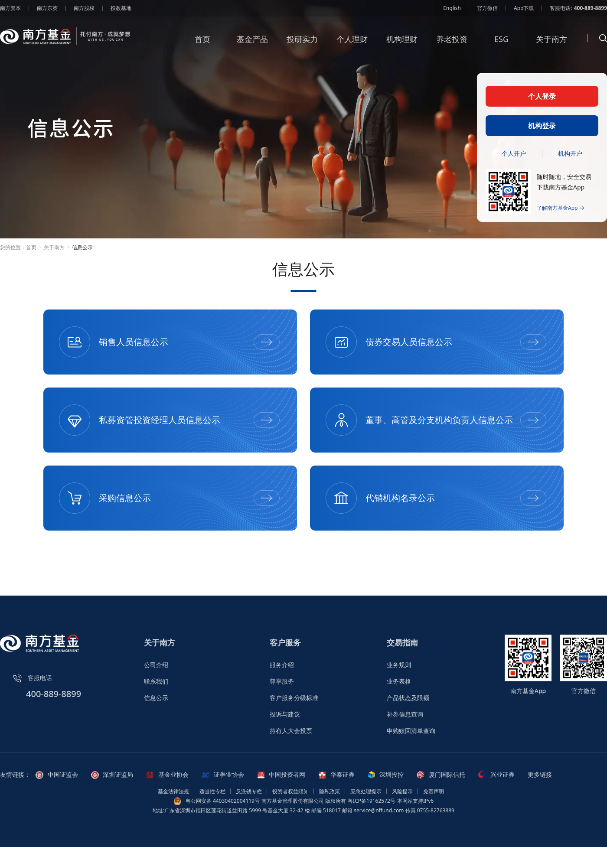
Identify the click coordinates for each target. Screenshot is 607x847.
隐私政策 (329, 791)
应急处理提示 (366, 791)
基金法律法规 (173, 791)
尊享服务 (282, 681)
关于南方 (551, 45)
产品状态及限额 (408, 698)
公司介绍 (156, 665)
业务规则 (399, 665)
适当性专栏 (212, 791)
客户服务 (285, 642)
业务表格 (399, 681)
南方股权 (84, 8)
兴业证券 (496, 774)
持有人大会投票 (291, 730)
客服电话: (578, 8)
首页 (202, 45)
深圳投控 (386, 774)
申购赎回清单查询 (411, 730)
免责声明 (433, 791)
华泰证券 (336, 774)
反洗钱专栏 (249, 791)
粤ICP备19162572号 (371, 801)
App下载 (524, 8)
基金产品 (252, 45)
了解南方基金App (560, 208)
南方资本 (10, 8)
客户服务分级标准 (294, 698)
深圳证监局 (112, 774)
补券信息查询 (405, 714)
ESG (501, 45)
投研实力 (302, 45)
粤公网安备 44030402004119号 (223, 801)
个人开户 (514, 153)
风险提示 (402, 791)
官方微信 (487, 8)
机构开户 (570, 153)
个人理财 (352, 45)
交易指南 (402, 642)
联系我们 (156, 681)
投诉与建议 (285, 714)
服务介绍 (282, 665)
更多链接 (540, 774)
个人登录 (542, 96)
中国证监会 (57, 774)
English (452, 8)
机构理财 (402, 45)
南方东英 (47, 8)
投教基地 (121, 8)
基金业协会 (167, 774)
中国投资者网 (281, 774)
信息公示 (156, 698)
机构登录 (542, 125)
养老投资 (451, 45)
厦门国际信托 (441, 774)
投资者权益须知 (290, 791)
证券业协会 (223, 774)
